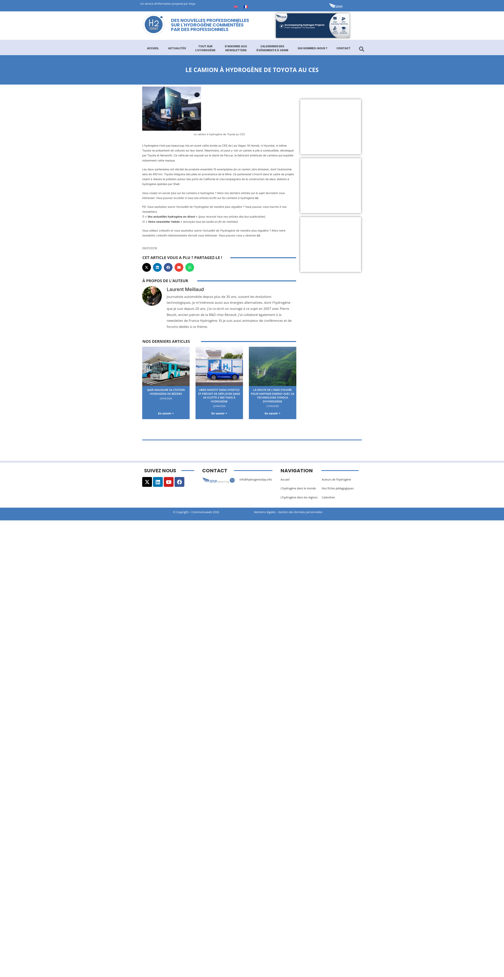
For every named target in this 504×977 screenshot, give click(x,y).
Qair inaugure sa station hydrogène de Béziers (166, 392)
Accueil (153, 48)
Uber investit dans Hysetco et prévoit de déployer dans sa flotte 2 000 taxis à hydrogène (219, 395)
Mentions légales (265, 512)
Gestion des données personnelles (301, 512)
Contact (343, 48)
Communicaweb (201, 512)
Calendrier (328, 497)
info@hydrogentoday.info (255, 479)
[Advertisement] (355, 126)
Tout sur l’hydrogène (205, 48)
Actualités (177, 48)
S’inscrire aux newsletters (236, 48)
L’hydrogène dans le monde (298, 488)
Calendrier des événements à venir (272, 48)
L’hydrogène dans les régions (299, 497)
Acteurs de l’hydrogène (336, 479)
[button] (146, 267)
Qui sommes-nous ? (312, 48)
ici (256, 198)
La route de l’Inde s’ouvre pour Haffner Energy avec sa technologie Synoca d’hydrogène (272, 395)
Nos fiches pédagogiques (338, 488)
